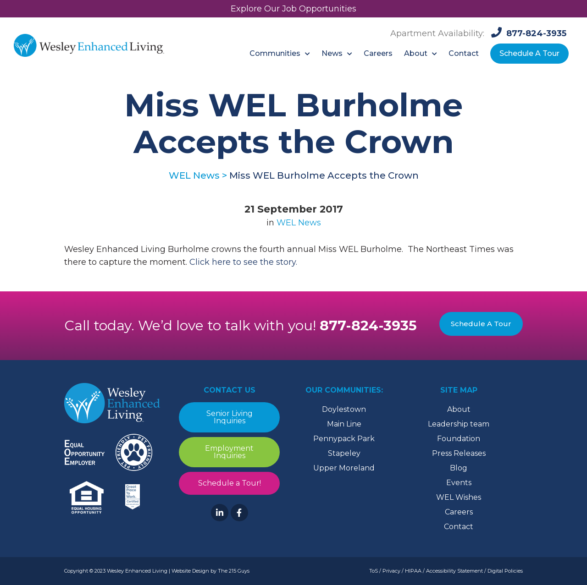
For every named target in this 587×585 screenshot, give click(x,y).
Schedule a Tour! (229, 483)
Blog (458, 468)
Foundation (458, 438)
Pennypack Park (344, 438)
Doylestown (344, 409)
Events (458, 482)
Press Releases (459, 453)
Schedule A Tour (481, 323)
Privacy (391, 571)
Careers (459, 512)
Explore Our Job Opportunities (293, 9)
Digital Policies (505, 571)
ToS (373, 571)
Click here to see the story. (243, 262)
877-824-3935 (368, 325)
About (459, 409)
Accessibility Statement (454, 571)
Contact (458, 526)
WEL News (299, 223)
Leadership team (458, 424)
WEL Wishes (458, 497)
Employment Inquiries (229, 452)
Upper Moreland (344, 468)
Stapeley (344, 453)
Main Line (344, 424)
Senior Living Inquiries (229, 417)
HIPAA (413, 571)
